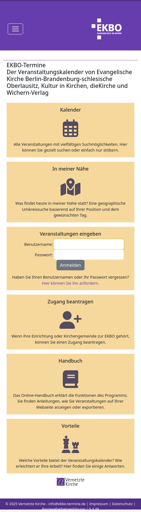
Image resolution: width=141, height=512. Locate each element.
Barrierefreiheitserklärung (63, 508)
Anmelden (70, 265)
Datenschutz (122, 503)
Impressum (98, 503)
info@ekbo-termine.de (67, 503)
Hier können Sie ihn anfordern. (70, 283)
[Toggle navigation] (15, 28)
